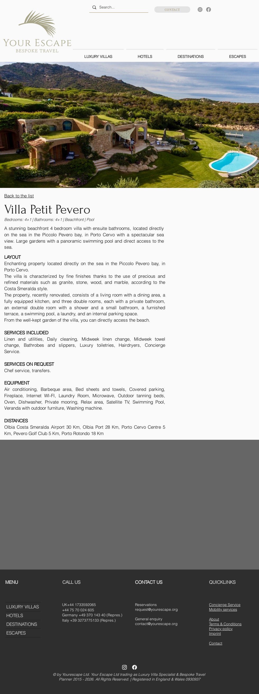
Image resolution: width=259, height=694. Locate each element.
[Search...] (118, 7)
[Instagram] (200, 9)
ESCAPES (16, 633)
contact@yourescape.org (156, 623)
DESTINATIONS (21, 624)
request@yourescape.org (156, 609)
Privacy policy (221, 628)
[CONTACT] (172, 9)
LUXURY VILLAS (22, 606)
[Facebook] (208, 9)
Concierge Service (224, 604)
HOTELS (14, 615)
